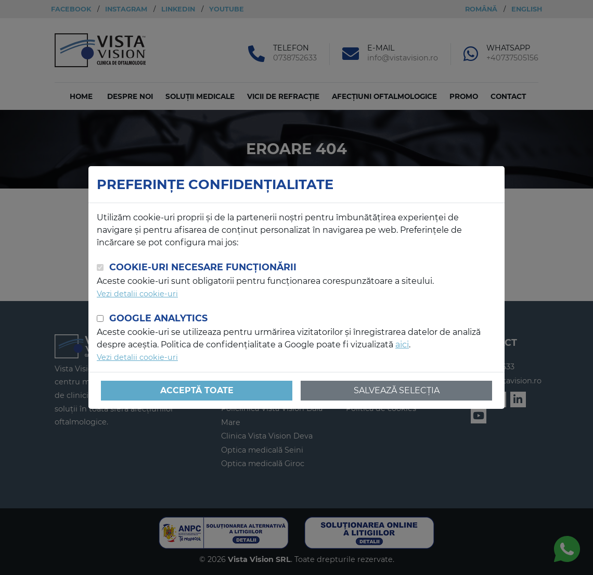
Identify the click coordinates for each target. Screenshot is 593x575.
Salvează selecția (397, 390)
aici (402, 344)
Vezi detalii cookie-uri (137, 293)
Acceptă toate (197, 390)
